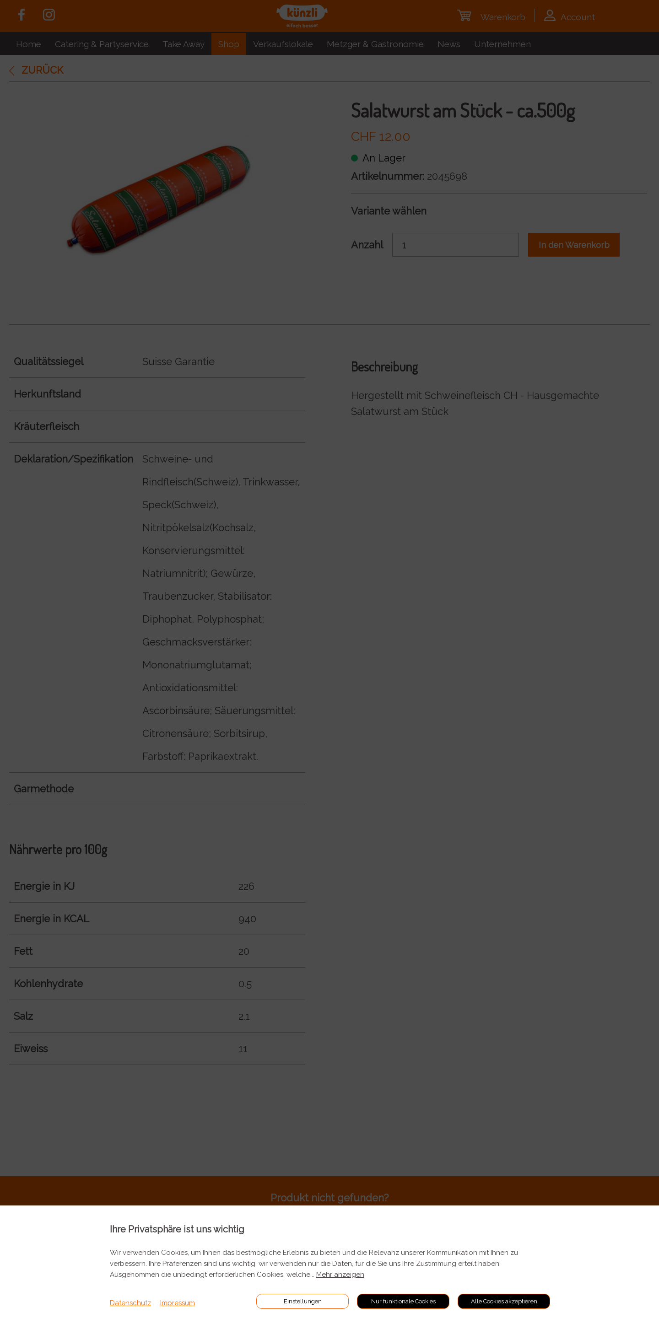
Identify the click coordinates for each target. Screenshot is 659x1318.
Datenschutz (130, 1303)
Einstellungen (303, 1301)
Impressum (177, 1303)
